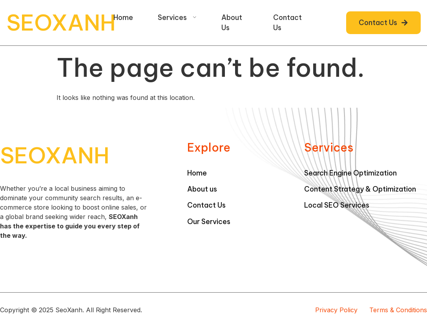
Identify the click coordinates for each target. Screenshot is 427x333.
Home (123, 17)
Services (177, 17)
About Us (231, 22)
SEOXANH (61, 22)
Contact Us (287, 22)
